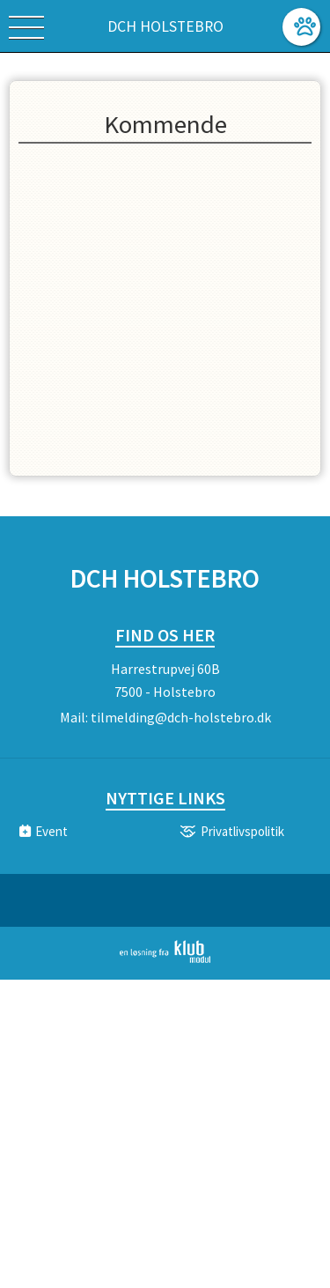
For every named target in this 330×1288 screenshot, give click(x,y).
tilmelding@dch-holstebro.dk (181, 717)
